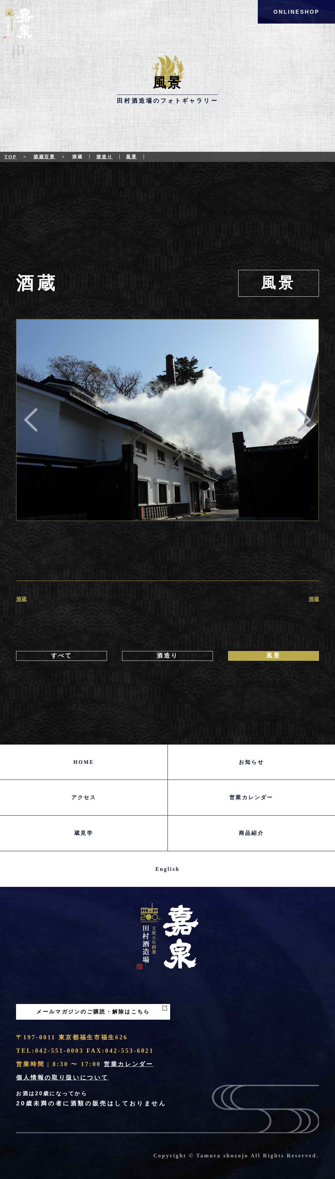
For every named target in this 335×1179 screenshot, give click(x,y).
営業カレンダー (251, 797)
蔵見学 (83, 833)
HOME (83, 762)
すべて (61, 655)
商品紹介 (251, 833)
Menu (18, 56)
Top (10, 156)
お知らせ (251, 762)
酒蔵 (21, 599)
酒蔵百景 (44, 156)
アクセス (84, 797)
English (167, 869)
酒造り (104, 156)
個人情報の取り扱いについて (62, 1077)
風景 (131, 156)
